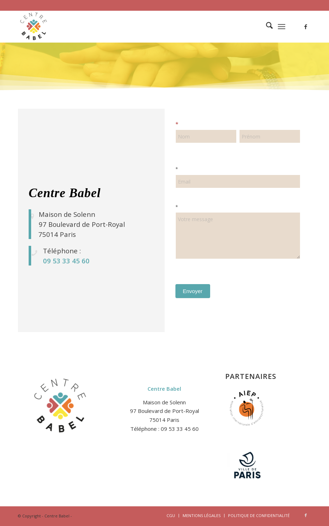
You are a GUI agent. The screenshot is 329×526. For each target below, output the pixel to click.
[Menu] (281, 26)
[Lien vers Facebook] (305, 26)
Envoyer (193, 291)
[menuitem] (266, 26)
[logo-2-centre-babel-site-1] (34, 26)
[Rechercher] (266, 26)
